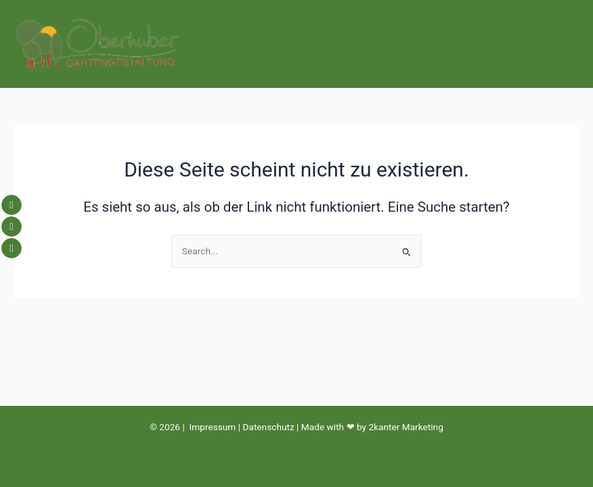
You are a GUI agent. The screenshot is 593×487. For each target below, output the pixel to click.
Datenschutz (268, 426)
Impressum (213, 426)
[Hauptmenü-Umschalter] (566, 44)
